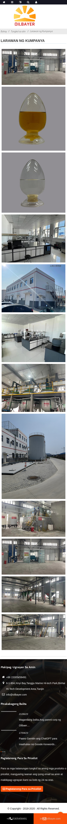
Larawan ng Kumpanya (41, 31)
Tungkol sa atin (18, 31)
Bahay (4, 31)
